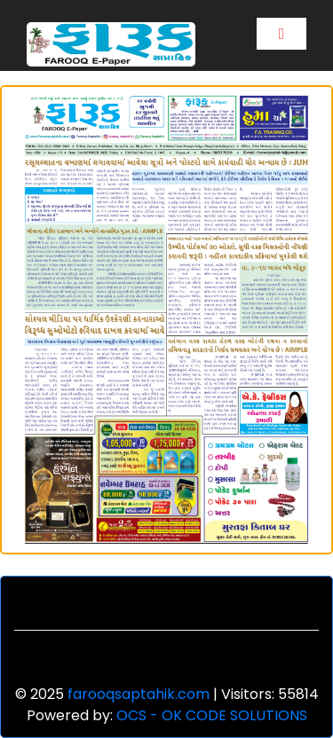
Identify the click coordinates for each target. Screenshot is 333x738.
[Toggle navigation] (281, 34)
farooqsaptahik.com (138, 694)
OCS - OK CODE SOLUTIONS (211, 715)
